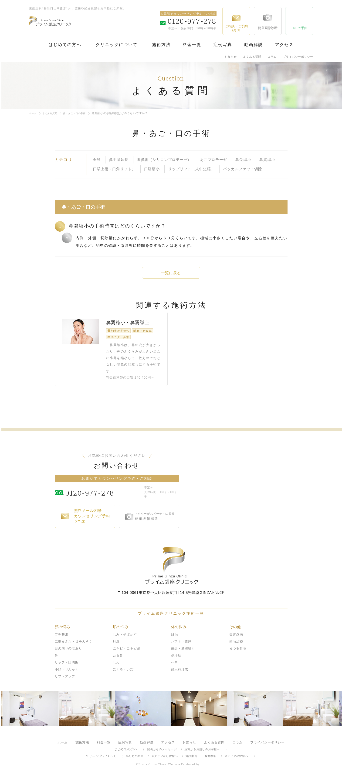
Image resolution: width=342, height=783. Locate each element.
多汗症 (176, 659)
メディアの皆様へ (236, 760)
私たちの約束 (135, 760)
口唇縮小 (152, 169)
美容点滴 (236, 638)
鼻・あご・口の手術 (80, 113)
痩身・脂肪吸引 (183, 652)
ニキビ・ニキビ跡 (126, 652)
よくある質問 (252, 56)
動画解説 (253, 44)
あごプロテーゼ (213, 160)
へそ (174, 666)
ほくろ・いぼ (123, 673)
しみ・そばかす (125, 638)
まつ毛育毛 (238, 652)
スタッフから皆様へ (164, 760)
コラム (272, 56)
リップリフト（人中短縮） (191, 169)
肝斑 (116, 645)
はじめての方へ (65, 44)
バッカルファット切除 (242, 169)
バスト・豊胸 (181, 645)
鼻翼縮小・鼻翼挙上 (127, 329)
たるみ (118, 659)
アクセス (284, 44)
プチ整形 (61, 638)
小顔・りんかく (67, 673)
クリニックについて (117, 44)
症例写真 (222, 44)
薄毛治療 (236, 645)
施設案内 (191, 760)
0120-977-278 (103, 496)
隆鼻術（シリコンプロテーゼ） (164, 160)
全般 (97, 160)
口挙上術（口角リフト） (114, 169)
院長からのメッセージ (162, 753)
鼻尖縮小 (243, 160)
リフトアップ (65, 680)
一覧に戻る (171, 273)
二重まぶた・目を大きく (73, 645)
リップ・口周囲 (67, 666)
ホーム (33, 113)
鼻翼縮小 (267, 160)
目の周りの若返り (68, 652)
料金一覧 (192, 44)
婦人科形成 (179, 673)
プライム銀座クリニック (171, 569)
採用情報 (211, 760)
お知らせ (231, 56)
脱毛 (174, 638)
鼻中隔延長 (119, 160)
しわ (116, 666)
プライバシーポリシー (298, 56)
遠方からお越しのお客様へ (202, 753)
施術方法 (161, 44)
